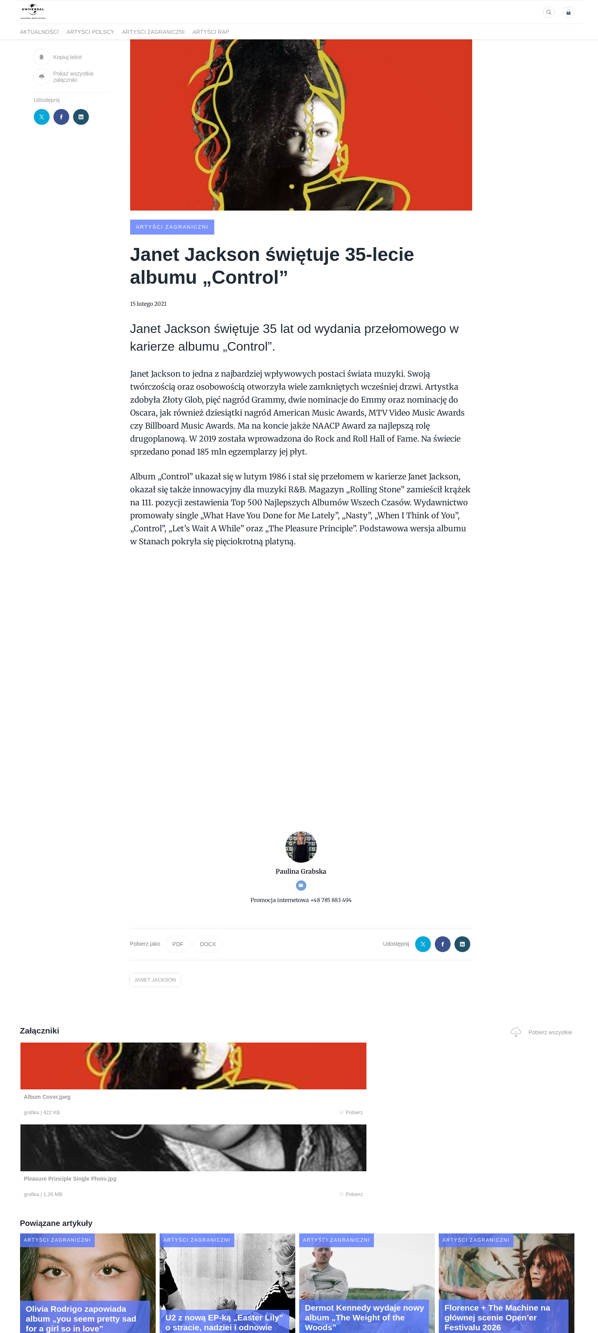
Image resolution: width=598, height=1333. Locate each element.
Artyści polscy (90, 32)
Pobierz (138, 1112)
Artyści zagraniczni (153, 32)
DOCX (208, 944)
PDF (178, 944)
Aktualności (39, 32)
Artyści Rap (211, 32)
